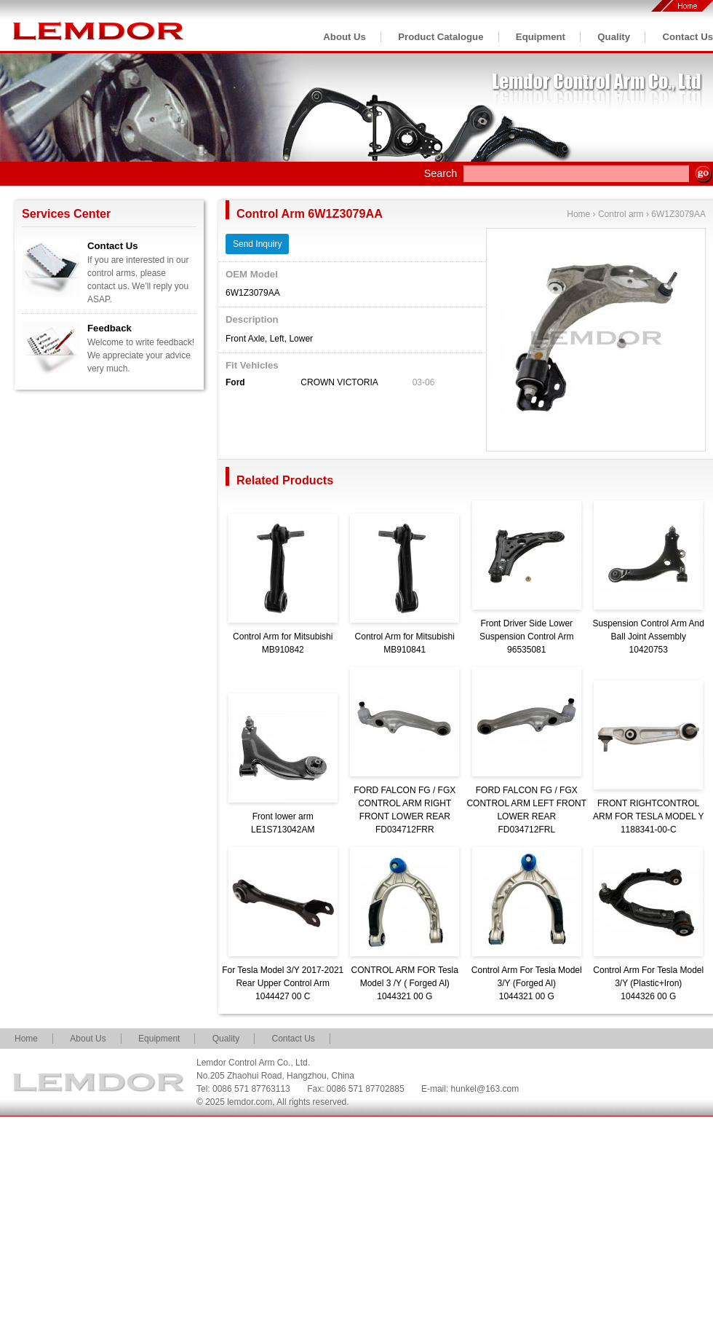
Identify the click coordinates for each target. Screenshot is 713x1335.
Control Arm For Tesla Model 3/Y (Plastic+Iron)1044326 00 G (648, 983)
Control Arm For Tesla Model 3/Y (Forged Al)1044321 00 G (526, 983)
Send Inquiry (257, 244)
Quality (613, 36)
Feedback (109, 328)
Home (578, 214)
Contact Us (687, 36)
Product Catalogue (440, 36)
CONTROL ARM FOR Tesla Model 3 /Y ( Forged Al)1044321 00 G (404, 983)
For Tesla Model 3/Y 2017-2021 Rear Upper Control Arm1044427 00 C (282, 983)
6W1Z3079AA (678, 214)
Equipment (540, 36)
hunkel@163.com (485, 1089)
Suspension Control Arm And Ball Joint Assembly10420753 (648, 636)
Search (441, 173)
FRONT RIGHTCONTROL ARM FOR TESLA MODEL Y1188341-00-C (648, 816)
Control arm (621, 214)
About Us (344, 36)
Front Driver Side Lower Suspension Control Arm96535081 (526, 636)
